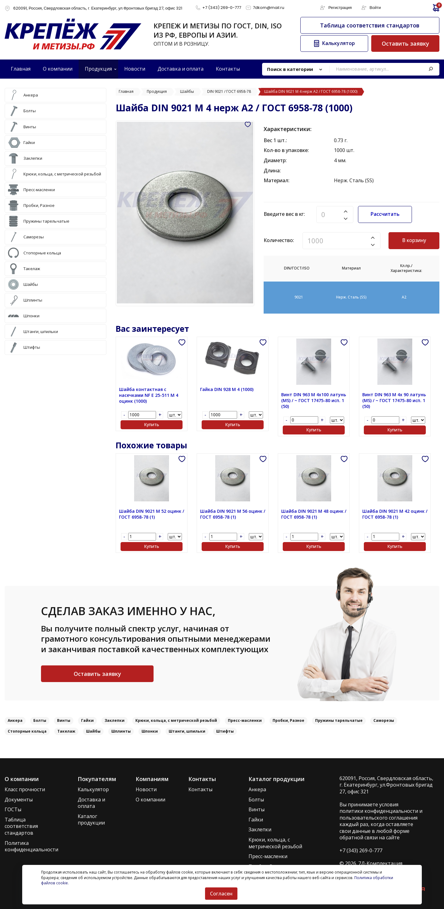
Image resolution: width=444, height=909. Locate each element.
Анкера (15, 720)
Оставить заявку (405, 43)
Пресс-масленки (245, 720)
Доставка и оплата (91, 803)
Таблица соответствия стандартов (369, 25)
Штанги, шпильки (187, 731)
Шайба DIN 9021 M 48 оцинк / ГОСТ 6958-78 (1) (313, 514)
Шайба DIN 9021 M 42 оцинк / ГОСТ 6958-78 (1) (394, 514)
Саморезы (383, 720)
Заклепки (115, 720)
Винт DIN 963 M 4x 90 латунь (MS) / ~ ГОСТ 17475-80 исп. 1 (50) (394, 400)
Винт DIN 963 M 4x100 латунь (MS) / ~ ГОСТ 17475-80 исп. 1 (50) (313, 400)
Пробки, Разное (288, 720)
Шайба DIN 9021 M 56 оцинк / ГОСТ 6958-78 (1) (232, 514)
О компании (150, 799)
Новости (146, 789)
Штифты (225, 731)
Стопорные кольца (27, 731)
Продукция (98, 68)
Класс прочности (25, 789)
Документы (19, 799)
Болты (39, 720)
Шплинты (121, 731)
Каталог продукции (91, 819)
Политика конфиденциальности (31, 846)
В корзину (414, 240)
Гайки (87, 720)
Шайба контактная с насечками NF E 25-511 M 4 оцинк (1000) (148, 395)
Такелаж (66, 731)
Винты (63, 720)
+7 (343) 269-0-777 (360, 850)
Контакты (200, 789)
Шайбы (93, 731)
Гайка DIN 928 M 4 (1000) (226, 389)
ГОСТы (13, 809)
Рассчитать (385, 214)
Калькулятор (93, 789)
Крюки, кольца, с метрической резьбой (176, 720)
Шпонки (150, 731)
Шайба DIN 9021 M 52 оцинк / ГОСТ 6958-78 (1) (151, 514)
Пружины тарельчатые (339, 720)
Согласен (221, 893)
